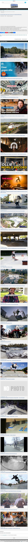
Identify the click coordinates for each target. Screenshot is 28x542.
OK (21, 541)
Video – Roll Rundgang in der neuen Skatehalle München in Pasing (9, 97)
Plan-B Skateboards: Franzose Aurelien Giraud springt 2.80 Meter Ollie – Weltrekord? (12, 172)
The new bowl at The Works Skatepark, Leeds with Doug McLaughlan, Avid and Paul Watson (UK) (13, 472)
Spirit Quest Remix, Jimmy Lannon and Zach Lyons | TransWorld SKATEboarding (10, 14)
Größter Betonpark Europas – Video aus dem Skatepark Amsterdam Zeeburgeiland (12, 229)
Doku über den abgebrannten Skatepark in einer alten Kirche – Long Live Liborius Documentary (13, 154)
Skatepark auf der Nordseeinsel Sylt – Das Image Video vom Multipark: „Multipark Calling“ (13, 135)
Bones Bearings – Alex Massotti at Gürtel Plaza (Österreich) (9, 453)
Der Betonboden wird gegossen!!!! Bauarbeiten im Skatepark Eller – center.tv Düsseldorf (12, 397)
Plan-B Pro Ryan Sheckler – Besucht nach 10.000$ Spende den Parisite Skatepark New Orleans (13, 248)
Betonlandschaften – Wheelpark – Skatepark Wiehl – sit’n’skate (9, 416)
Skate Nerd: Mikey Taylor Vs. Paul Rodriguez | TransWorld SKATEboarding (10, 528)
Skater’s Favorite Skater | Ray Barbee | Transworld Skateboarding (9, 304)
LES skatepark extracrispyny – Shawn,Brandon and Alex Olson (9, 509)
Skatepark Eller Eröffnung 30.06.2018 (6, 341)
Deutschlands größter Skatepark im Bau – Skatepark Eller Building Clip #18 (11, 360)
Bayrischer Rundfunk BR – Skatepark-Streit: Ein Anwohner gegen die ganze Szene (11, 78)
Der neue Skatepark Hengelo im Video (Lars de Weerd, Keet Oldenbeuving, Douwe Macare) (13, 285)
